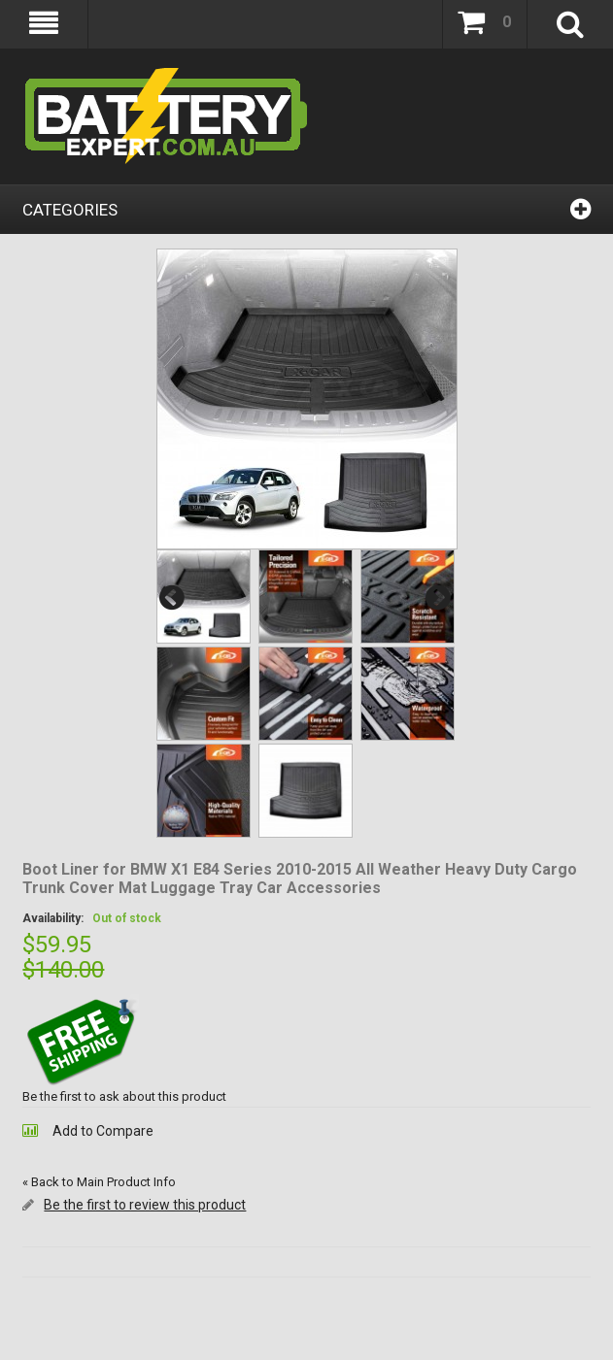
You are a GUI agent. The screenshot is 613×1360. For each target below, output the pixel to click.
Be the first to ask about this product (124, 1096)
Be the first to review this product (145, 1204)
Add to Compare (102, 1131)
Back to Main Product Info (99, 1182)
